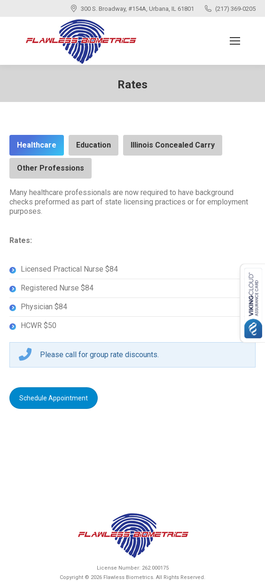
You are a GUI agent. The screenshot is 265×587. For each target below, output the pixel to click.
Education (93, 145)
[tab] (36, 145)
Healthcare (36, 145)
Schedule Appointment (53, 398)
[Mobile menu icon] (235, 40)
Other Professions (50, 168)
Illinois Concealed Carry (173, 145)
